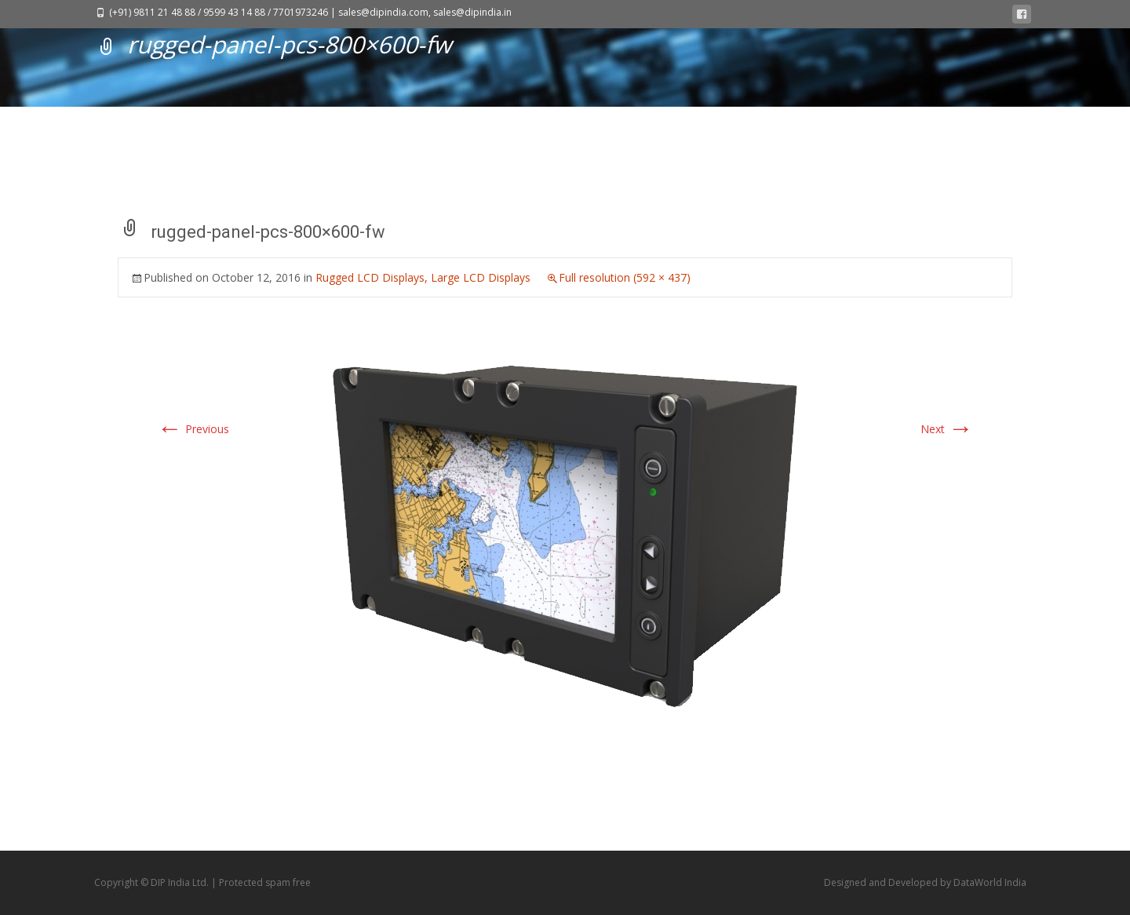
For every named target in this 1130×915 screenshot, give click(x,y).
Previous (193, 428)
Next (946, 428)
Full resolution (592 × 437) (625, 277)
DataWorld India (989, 882)
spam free (288, 882)
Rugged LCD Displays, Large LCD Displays (422, 277)
